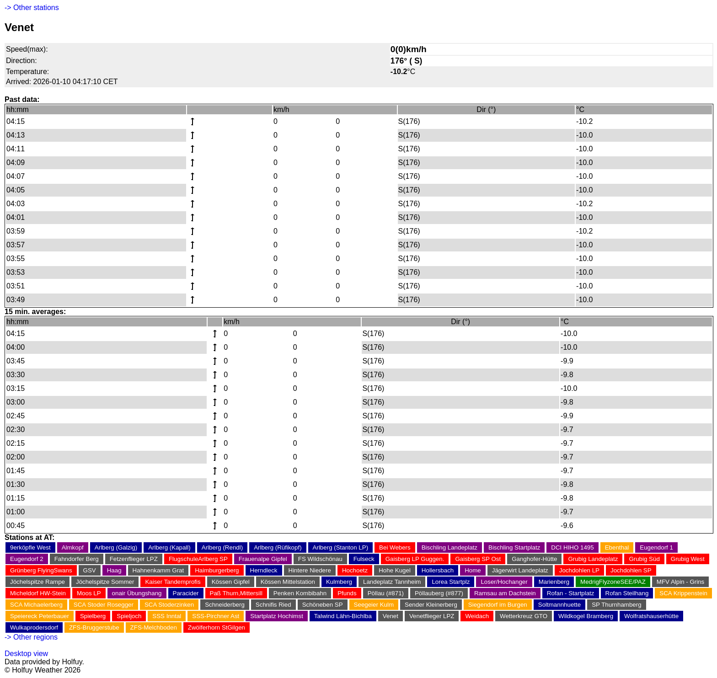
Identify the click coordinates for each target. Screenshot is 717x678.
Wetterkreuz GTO (523, 616)
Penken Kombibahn (299, 593)
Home (473, 570)
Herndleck (264, 570)
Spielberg (93, 616)
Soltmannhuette (559, 604)
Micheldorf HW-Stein (38, 593)
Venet (390, 616)
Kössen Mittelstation (288, 581)
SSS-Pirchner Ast (215, 616)
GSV (89, 570)
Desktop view (26, 653)
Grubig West (688, 558)
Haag (114, 570)
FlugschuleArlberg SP (198, 558)
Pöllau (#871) (386, 593)
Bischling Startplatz (514, 547)
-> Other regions (31, 637)
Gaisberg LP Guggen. (414, 558)
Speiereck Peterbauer (39, 616)
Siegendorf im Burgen (497, 604)
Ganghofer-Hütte (534, 558)
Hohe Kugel (395, 570)
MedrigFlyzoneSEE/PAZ (613, 581)
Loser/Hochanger (504, 581)
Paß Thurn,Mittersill (236, 593)
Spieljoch (129, 616)
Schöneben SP (322, 604)
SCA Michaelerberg (36, 604)
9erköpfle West (30, 547)
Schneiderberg (225, 604)
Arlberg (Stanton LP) (341, 547)
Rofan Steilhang (627, 593)
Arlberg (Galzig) (116, 547)
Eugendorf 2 (26, 558)
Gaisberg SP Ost (478, 558)
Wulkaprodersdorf (34, 627)
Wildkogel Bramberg (585, 616)
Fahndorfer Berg (76, 558)
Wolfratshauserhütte (651, 616)
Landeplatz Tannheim (392, 581)
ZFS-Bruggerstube (94, 627)
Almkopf (73, 547)
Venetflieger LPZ (432, 616)
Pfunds (347, 593)
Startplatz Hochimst (276, 616)
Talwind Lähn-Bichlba (343, 616)
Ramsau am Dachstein (505, 593)
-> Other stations (32, 7)
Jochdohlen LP (579, 570)
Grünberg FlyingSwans (41, 570)
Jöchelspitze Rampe (37, 581)
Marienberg (554, 581)
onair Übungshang (137, 593)
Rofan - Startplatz (570, 593)
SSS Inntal (166, 616)
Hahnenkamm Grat (158, 570)
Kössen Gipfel (231, 581)
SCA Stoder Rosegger (104, 604)
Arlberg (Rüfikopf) (277, 547)
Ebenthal (617, 547)
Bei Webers (395, 547)
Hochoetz (355, 570)
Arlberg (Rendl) (222, 547)
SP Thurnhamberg (616, 604)
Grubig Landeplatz (593, 558)
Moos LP (89, 593)
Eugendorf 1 (656, 547)
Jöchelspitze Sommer (105, 581)
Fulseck (364, 558)
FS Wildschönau (320, 558)
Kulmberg (339, 581)
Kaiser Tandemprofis (172, 581)
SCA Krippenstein (683, 593)
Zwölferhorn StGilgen (216, 627)
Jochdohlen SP (631, 570)
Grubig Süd (644, 558)
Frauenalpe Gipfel (263, 558)
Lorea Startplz (451, 581)
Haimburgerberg (217, 570)
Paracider (186, 593)
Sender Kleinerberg (431, 604)
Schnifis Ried (273, 604)
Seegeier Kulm (374, 604)
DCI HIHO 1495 (572, 547)
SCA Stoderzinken (169, 604)
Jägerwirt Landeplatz (520, 570)
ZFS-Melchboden (153, 627)
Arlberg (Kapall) (169, 547)
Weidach (477, 616)
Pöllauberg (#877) (439, 593)
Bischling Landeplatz (449, 547)
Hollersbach (438, 570)
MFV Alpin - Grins (680, 581)
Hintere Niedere (310, 570)
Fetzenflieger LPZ (134, 558)
